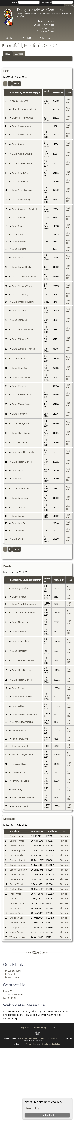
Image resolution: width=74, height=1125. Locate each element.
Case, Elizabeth (19, 386)
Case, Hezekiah (19, 651)
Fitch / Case (15, 894)
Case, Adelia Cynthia (22, 154)
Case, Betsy (18, 257)
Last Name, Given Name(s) (25, 92)
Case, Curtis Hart (20, 622)
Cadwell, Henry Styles (22, 118)
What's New (14, 970)
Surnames (13, 977)
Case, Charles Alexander (24, 276)
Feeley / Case (16, 889)
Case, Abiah (18, 144)
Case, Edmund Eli (20, 339)
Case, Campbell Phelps (23, 612)
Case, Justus (18, 516)
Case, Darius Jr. (19, 320)
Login (8, 38)
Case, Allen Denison (22, 190)
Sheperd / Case (17, 923)
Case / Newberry (17, 874)
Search (12, 974)
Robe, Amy (17, 789)
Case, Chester (19, 310)
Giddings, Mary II (20, 746)
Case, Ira (16, 479)
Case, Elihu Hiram (20, 641)
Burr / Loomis (16, 836)
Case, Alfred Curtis (21, 173)
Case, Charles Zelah (22, 286)
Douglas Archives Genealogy (40, 9)
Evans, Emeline (19, 730)
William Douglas (32, 1044)
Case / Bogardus (17, 850)
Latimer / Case (16, 903)
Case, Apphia (18, 217)
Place (7, 53)
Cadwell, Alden (19, 597)
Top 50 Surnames (13, 994)
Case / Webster (17, 884)
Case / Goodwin (17, 855)
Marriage (37, 831)
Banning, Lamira (20, 588)
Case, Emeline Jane (21, 394)
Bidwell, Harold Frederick (24, 109)
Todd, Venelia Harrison (23, 798)
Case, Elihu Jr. (19, 358)
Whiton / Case (16, 932)
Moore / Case (16, 913)
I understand (47, 1115)
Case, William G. (20, 706)
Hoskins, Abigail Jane (22, 754)
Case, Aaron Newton (22, 126)
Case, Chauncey (20, 294)
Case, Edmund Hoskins (23, 349)
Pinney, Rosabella (20, 781)
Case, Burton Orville (21, 267)
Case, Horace (18, 470)
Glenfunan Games (45, 31)
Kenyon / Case (16, 898)
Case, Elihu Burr (20, 368)
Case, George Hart (21, 423)
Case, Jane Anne (20, 488)
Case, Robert (18, 688)
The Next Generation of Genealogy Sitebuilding (39, 1038)
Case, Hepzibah (19, 442)
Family (15, 831)
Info (28, 43)
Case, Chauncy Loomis (23, 302)
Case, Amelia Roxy (21, 199)
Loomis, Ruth (18, 772)
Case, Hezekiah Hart (22, 670)
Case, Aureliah (19, 241)
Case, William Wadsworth (24, 715)
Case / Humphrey (18, 865)
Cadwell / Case (16, 841)
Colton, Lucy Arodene (22, 722)
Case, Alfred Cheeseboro (24, 163)
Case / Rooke (16, 879)
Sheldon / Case (16, 918)
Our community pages (43, 24)
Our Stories (9, 997)
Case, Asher (18, 226)
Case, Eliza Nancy (21, 377)
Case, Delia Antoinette (22, 329)
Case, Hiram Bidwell (22, 462)
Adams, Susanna (20, 101)
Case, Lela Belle (20, 523)
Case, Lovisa (18, 530)
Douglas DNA (47, 28)
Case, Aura (17, 234)
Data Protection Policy (51, 1044)
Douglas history (46, 21)
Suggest (19, 53)
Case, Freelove (19, 414)
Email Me (8, 991)
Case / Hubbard (17, 860)
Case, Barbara (19, 249)
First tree (68, 101)
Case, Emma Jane (21, 404)
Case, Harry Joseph (21, 433)
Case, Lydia (17, 539)
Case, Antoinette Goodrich (24, 209)
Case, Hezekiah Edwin (23, 452)
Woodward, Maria (20, 806)
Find (28, 38)
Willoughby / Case (18, 937)
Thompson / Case (18, 927)
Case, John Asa (19, 507)
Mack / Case (15, 908)
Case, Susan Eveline (22, 696)
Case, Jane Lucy (20, 498)
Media (46, 38)
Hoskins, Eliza (19, 764)
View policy (32, 1108)
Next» (16, 83)
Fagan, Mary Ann (20, 739)
